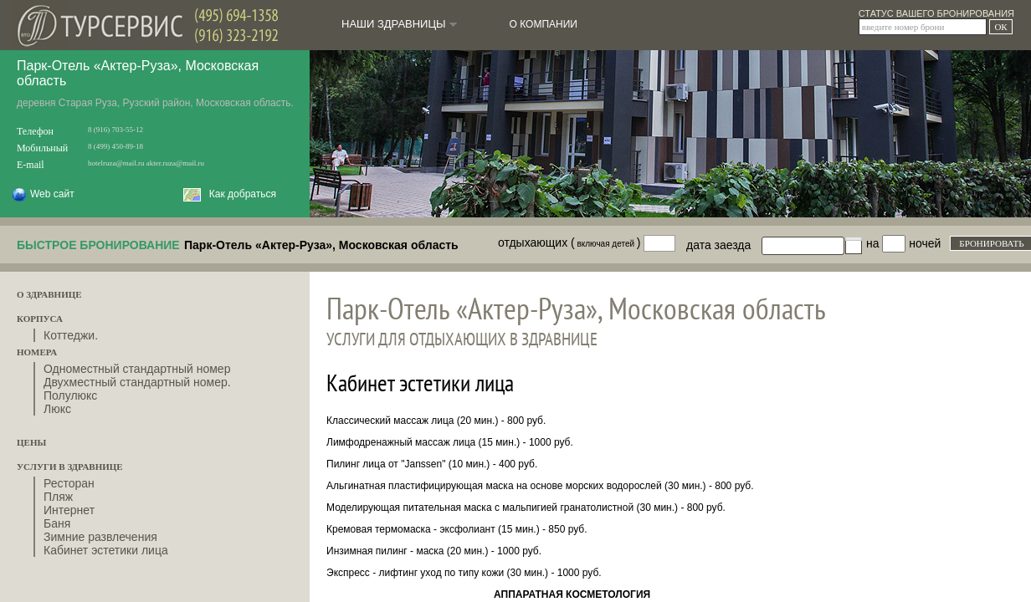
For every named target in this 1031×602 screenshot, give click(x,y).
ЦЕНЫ (31, 442)
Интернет (69, 510)
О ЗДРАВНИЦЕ (49, 294)
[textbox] (812, 240)
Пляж (58, 496)
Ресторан (69, 483)
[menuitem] (543, 24)
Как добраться (229, 194)
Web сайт (37, 194)
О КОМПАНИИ (543, 24)
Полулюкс (70, 395)
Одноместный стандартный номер (137, 368)
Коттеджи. (71, 335)
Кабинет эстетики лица (106, 550)
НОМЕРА (37, 352)
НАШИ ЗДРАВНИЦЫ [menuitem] (400, 24)
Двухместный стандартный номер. (137, 382)
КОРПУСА (40, 319)
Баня (57, 523)
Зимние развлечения (100, 536)
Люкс (57, 409)
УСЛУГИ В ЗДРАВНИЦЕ (70, 467)
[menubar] (457, 18)
